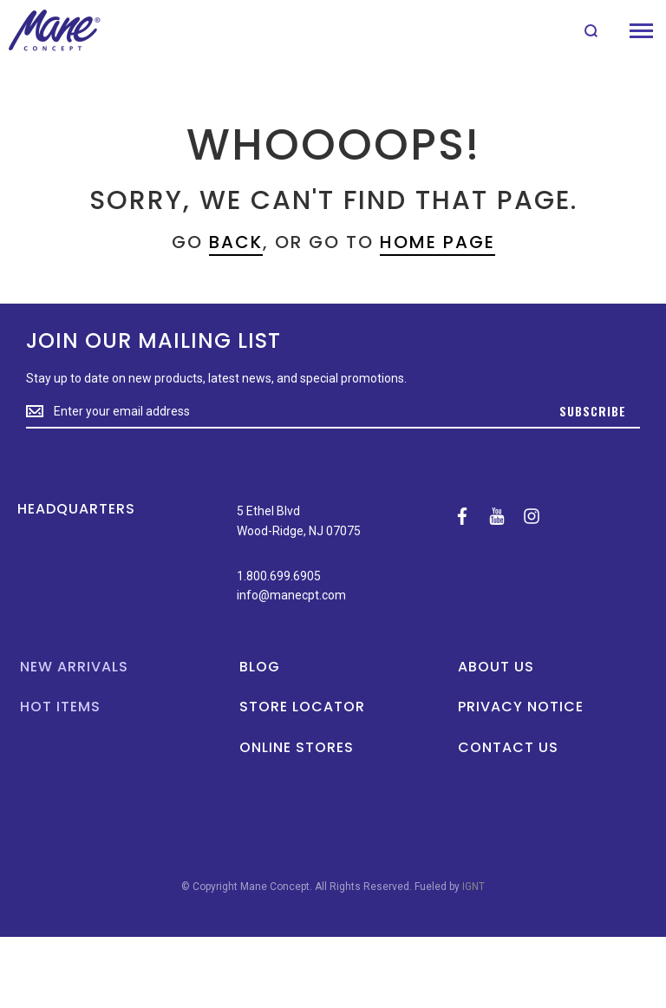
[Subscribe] (592, 412)
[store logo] (54, 30)
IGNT (473, 886)
